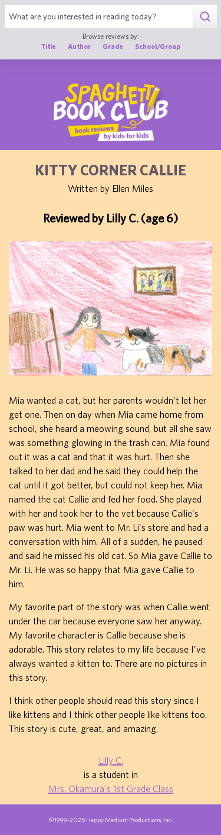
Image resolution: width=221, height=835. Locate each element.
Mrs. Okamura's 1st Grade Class (110, 788)
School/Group (157, 46)
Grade (113, 46)
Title (48, 46)
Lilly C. (110, 760)
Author (79, 46)
